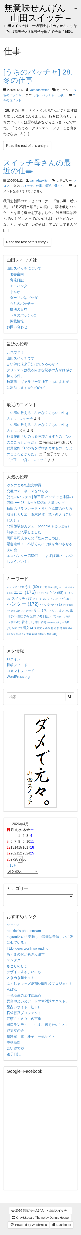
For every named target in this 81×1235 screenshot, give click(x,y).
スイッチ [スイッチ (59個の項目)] (21, 598)
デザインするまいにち (24, 972)
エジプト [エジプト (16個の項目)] (42, 593)
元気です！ (15, 352)
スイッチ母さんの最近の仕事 (37, 167)
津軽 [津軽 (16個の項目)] (51, 622)
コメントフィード (20, 671)
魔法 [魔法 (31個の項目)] (51, 634)
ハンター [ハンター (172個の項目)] (23, 604)
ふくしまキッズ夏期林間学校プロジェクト (39, 983)
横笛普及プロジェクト (24, 1013)
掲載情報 (17, 321)
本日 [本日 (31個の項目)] (40, 622)
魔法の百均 (18, 309)
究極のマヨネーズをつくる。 (29, 491)
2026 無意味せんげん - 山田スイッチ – (40, 1210)
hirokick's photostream (24, 931)
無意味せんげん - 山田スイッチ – (40, 13)
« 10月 (12, 865)
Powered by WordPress (28, 1225)
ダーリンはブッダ (24, 298)
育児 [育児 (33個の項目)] (56, 628)
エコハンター (20, 286)
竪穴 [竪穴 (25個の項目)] (17, 628)
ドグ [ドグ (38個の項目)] (64, 598)
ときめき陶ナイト (20, 978)
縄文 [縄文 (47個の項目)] (29, 628)
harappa (13, 925)
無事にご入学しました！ (26, 532)
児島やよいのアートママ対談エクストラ (38, 1001)
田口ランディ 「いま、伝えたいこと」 (39, 1024)
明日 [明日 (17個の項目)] (61, 617)
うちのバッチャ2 (23, 315)
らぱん (12, 989)
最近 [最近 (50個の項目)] (27, 622)
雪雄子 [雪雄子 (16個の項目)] (20, 634)
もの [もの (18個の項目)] (63, 587)
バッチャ (48, 95)
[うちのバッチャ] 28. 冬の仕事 (38, 76)
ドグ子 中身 (17, 460)
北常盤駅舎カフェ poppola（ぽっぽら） (39, 526)
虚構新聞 (14, 1042)
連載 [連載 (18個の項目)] (11, 634)
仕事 (60, 95)
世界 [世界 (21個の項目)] (20, 610)
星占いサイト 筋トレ (24, 1007)
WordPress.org (18, 677)
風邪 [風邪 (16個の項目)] (42, 634)
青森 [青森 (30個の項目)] (31, 634)
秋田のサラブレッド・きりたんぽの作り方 (39, 508)
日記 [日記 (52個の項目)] (49, 616)
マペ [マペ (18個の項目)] (11, 611)
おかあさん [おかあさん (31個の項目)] (49, 587)
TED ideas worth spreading (27, 948)
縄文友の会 (15, 1030)
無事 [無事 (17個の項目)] (60, 622)
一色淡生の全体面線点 (24, 995)
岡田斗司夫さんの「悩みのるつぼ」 (34, 538)
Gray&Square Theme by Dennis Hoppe (40, 1217)
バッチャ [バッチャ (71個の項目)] (51, 604)
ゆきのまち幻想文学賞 (24, 485)
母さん (58, 185)
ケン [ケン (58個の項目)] (56, 592)
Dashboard (61, 1225)
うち (36, 95)
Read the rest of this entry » (27, 145)
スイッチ (27, 185)
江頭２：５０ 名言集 (24, 1019)
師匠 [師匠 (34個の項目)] (23, 616)
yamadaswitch (39, 90)
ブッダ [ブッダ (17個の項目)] (68, 605)
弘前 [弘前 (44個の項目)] (36, 616)
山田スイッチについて (24, 268)
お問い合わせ (17, 327)
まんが (15, 292)
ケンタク (14, 960)
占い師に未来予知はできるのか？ (33, 364)
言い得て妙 (15, 1048)
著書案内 (17, 274)
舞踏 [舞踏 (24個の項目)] (67, 628)
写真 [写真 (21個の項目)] (53, 610)
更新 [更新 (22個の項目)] (15, 622)
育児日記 (17, 280)
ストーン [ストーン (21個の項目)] (39, 599)
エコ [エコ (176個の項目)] (24, 592)
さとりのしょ (17, 966)
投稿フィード (17, 665)
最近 (48, 185)
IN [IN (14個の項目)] (9, 587)
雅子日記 (14, 1054)
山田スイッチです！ (22, 358)
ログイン (14, 659)
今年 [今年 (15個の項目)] (29, 611)
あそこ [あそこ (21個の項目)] (18, 587)
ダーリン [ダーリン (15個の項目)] (53, 599)
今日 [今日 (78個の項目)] (41, 610)
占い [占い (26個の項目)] (64, 610)
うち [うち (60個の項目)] (32, 587)
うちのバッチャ (22, 303)
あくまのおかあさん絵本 (26, 954)
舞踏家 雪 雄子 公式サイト (31, 1036)
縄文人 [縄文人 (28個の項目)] (43, 628)
